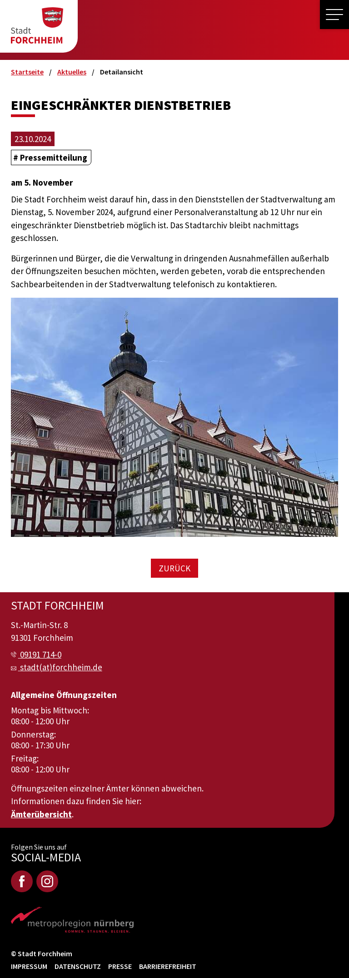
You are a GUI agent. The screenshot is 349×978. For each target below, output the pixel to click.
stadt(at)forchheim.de (61, 667)
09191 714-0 (40, 654)
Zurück (174, 568)
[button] (334, 14)
